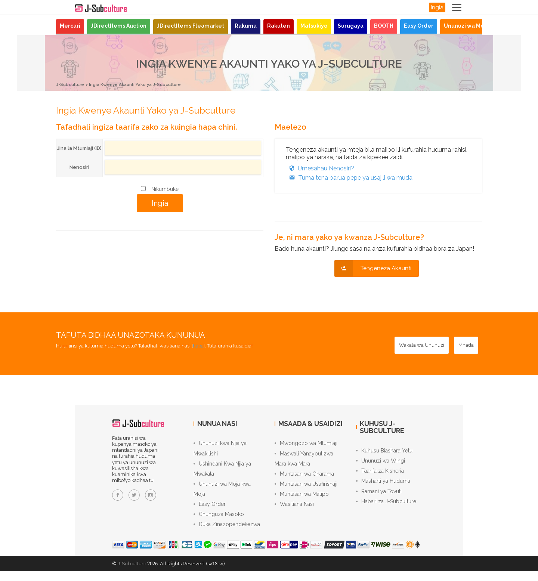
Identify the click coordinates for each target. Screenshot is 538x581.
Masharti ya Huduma (383, 485)
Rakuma (246, 26)
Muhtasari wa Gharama (304, 477)
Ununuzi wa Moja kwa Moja (479, 26)
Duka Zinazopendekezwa (227, 534)
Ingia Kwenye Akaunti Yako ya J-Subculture (144, 84)
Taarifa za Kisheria (380, 474)
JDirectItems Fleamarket (190, 26)
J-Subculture (71, 84)
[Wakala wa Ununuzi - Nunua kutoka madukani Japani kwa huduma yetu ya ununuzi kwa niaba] (422, 344)
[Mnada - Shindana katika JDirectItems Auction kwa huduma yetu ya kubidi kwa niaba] (466, 344)
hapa (198, 345)
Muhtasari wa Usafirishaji (306, 489)
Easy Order (418, 26)
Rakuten (278, 26)
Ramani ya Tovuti (379, 496)
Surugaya (351, 26)
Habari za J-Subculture (386, 507)
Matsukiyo (313, 26)
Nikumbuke (165, 189)
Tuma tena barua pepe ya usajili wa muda (349, 177)
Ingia (437, 7)
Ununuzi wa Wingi (380, 463)
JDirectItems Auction (118, 26)
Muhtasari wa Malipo (302, 500)
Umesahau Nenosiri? (320, 167)
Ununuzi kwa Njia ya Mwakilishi (220, 449)
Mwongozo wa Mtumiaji (306, 444)
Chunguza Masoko (219, 522)
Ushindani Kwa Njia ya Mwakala (222, 471)
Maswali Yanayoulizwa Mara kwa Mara (304, 460)
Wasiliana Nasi (294, 511)
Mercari (70, 26)
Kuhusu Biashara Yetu (384, 451)
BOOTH (383, 26)
